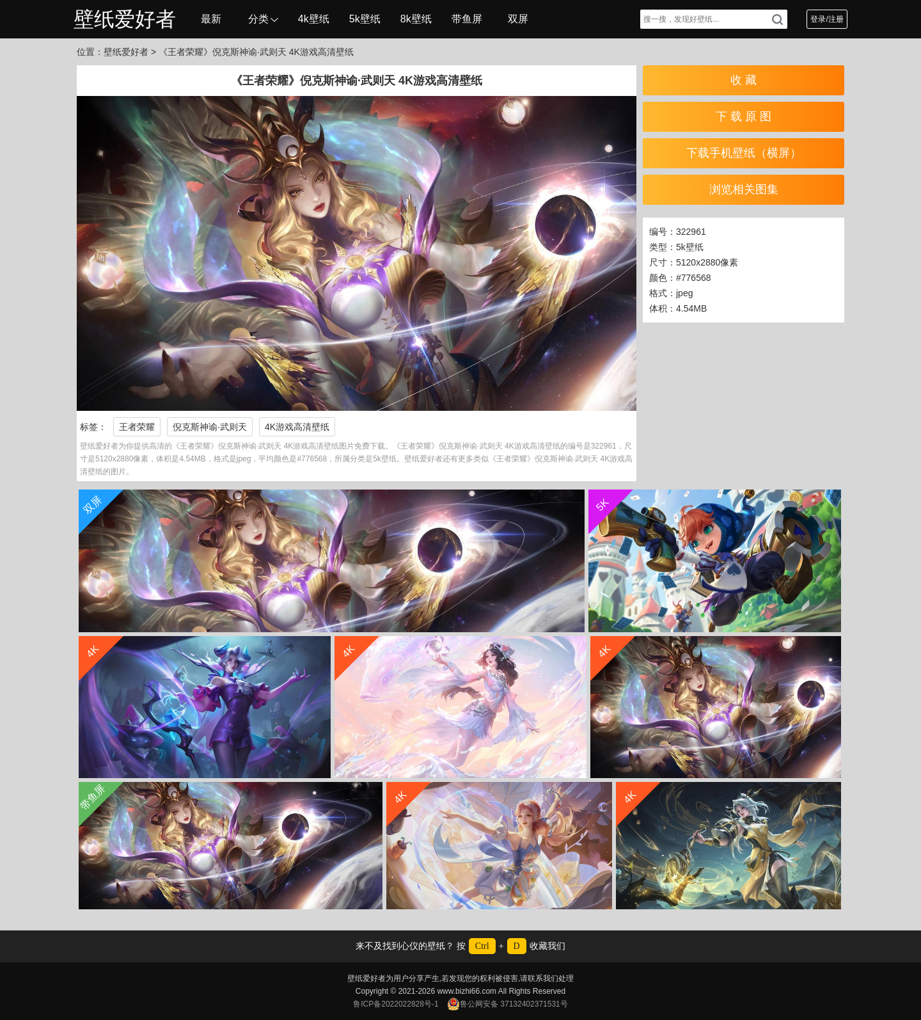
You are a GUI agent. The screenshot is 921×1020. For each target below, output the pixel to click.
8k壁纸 (416, 18)
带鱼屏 (467, 18)
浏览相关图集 (743, 189)
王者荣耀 (137, 427)
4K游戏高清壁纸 (297, 427)
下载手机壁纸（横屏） (743, 153)
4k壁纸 (313, 18)
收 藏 (743, 80)
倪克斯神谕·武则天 (210, 427)
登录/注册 (826, 19)
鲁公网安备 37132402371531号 (507, 1004)
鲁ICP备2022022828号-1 (395, 1004)
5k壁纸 (365, 18)
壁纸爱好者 (125, 19)
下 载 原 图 (743, 116)
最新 (211, 18)
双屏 (518, 18)
